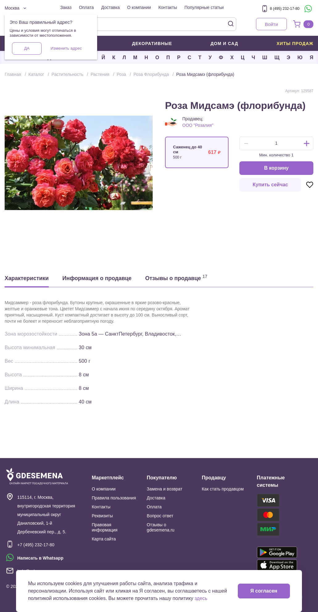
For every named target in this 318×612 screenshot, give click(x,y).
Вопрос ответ (160, 515)
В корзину (276, 168)
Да (26, 48)
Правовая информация (104, 527)
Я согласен (263, 590)
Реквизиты (102, 515)
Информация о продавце (96, 278)
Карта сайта (104, 538)
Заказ (66, 7)
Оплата (86, 7)
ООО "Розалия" (197, 125)
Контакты (167, 7)
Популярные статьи (204, 7)
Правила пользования (114, 497)
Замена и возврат (164, 488)
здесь (201, 598)
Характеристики (27, 278)
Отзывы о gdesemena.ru (161, 527)
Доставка (110, 7)
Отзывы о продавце (176, 277)
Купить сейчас (270, 184)
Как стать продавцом (223, 488)
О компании (139, 7)
